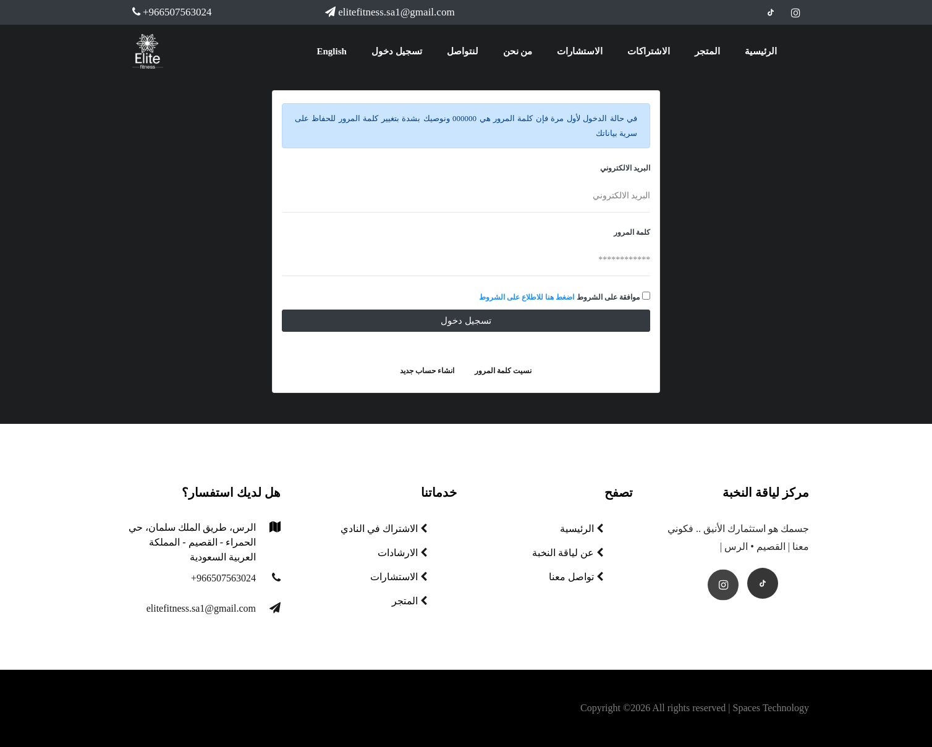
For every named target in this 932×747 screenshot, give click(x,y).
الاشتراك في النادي (384, 528)
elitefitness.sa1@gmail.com (389, 12)
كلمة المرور (632, 232)
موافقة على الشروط (608, 297)
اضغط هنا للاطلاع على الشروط (526, 297)
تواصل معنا (576, 577)
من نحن (518, 51)
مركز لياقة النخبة (765, 492)
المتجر (707, 51)
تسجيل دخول (396, 51)
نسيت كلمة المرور (503, 370)
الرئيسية (761, 51)
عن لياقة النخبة (567, 552)
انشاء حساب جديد (427, 370)
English (332, 51)
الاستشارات (580, 51)
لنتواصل (462, 51)
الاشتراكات (648, 51)
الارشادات (402, 552)
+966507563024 (172, 12)
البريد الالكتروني (625, 168)
